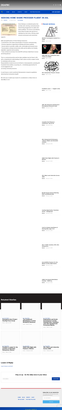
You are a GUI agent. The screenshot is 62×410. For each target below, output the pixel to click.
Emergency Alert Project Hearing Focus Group (9, 317)
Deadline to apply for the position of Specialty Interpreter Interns (10, 346)
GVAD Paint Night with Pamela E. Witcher (29, 345)
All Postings (20, 20)
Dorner (43, 40)
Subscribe (56, 376)
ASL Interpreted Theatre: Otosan (50, 72)
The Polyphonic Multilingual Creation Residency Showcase (29, 318)
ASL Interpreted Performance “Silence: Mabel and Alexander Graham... (50, 140)
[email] (27, 376)
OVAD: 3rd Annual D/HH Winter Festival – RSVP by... (49, 278)
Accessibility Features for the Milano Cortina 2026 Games (49, 261)
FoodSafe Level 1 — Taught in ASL (50, 88)
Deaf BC (5, 20)
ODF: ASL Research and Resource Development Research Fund (50, 105)
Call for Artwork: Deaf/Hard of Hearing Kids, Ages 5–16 (49, 226)
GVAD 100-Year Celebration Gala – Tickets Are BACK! (51, 56)
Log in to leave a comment (7, 364)
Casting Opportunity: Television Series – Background (50, 209)
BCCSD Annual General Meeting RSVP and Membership (50, 192)
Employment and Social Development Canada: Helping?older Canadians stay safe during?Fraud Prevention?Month (51, 320)
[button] (2, 12)
